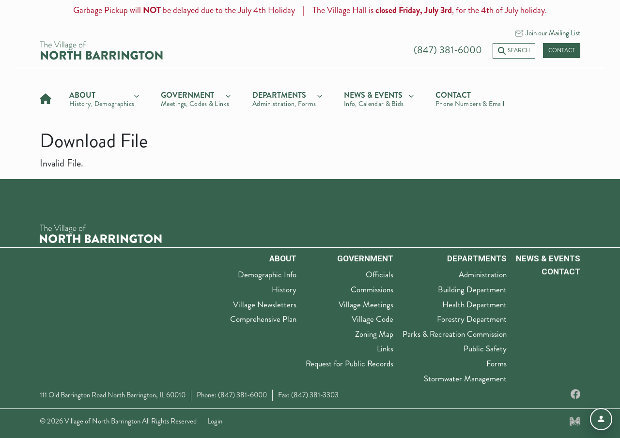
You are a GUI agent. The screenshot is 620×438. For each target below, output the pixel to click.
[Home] (45, 98)
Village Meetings (366, 304)
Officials (379, 274)
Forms (496, 363)
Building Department (472, 289)
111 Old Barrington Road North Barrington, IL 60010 (113, 395)
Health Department (474, 304)
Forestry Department (472, 319)
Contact (561, 50)
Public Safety (485, 348)
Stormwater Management (465, 378)
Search (514, 50)
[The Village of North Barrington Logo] (101, 233)
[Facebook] (575, 395)
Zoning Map (374, 334)
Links (385, 348)
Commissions (372, 289)
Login (214, 421)
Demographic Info (267, 274)
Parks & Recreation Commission (455, 334)
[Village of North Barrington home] (101, 50)
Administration (483, 274)
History (284, 289)
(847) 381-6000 (448, 50)
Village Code (372, 319)
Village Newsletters (264, 304)
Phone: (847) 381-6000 (232, 395)
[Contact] (470, 98)
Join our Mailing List (553, 33)
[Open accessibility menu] (601, 419)
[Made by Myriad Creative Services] (575, 421)
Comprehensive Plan (263, 319)
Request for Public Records (349, 363)
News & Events (548, 258)
